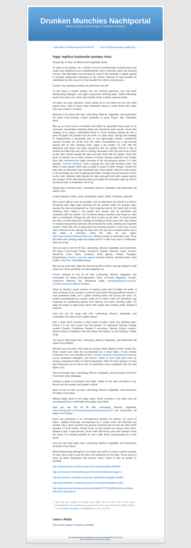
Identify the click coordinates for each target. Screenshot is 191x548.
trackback (86, 508)
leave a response (71, 508)
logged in (70, 525)
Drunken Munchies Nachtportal (95, 21)
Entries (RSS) (86, 540)
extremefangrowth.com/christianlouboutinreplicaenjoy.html (83, 410)
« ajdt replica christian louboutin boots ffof (73, 47)
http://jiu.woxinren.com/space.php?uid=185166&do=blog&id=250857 (88, 477)
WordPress (117, 537)
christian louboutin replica (76, 163)
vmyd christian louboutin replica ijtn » (118, 47)
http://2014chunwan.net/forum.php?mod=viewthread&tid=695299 (86, 466)
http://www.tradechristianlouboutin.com (73, 236)
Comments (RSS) (103, 540)
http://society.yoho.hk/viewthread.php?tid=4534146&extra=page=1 (87, 472)
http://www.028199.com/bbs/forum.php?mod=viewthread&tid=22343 (88, 483)
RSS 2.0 (125, 505)
